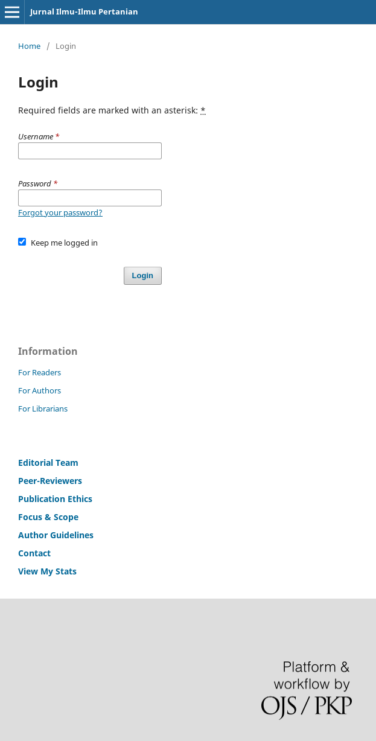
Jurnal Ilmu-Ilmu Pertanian (84, 11)
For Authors (39, 390)
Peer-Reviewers (51, 480)
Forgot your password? (60, 212)
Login (142, 275)
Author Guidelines (56, 535)
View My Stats (47, 571)
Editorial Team (48, 462)
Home (29, 45)
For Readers (39, 372)
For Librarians (43, 408)
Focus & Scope (48, 517)
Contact (34, 553)
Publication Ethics (55, 498)
